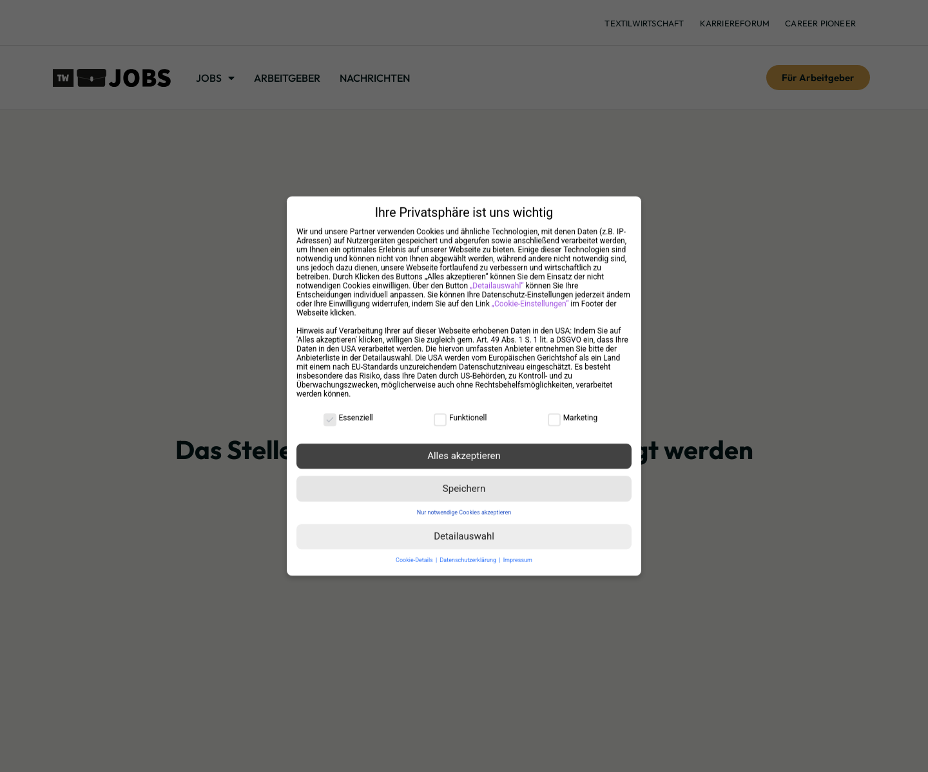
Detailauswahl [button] (464, 528)
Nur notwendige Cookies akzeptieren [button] (464, 505)
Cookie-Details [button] (415, 552)
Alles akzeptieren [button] (464, 448)
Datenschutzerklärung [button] (469, 552)
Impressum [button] (517, 552)
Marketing (573, 410)
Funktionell (460, 410)
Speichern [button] (464, 481)
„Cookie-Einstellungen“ (530, 296)
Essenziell (348, 410)
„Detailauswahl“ (496, 278)
